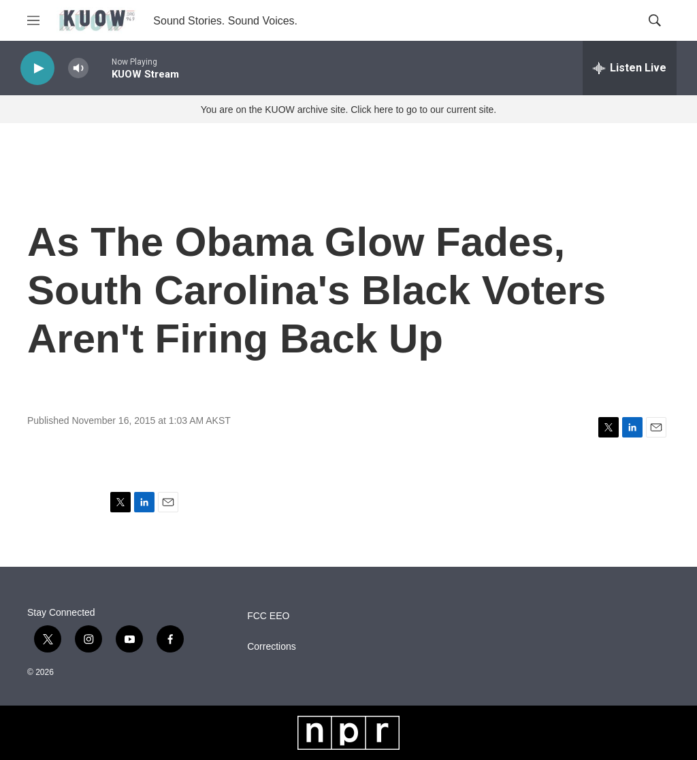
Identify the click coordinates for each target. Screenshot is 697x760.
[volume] (78, 68)
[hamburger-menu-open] (33, 20)
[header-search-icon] (655, 20)
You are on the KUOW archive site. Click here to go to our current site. (348, 109)
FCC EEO (268, 616)
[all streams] (630, 68)
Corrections (271, 647)
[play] (37, 68)
